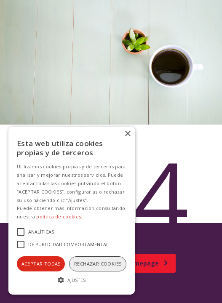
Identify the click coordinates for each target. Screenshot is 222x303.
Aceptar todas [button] (41, 263)
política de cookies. (59, 216)
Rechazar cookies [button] (97, 263)
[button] (71, 280)
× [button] (127, 134)
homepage (147, 263)
